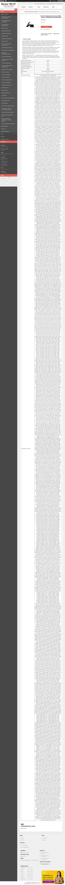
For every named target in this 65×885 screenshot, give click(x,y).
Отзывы (2, 136)
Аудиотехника (5, 41)
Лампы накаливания (6, 74)
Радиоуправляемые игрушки (8, 112)
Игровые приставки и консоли (8, 105)
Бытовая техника (5, 72)
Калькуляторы (5, 103)
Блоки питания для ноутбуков (31, 11)
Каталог (30, 7)
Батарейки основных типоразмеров (6, 17)
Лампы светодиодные (6, 82)
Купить (46, 26)
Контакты (45, 7)
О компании (44, 838)
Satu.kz (38, 882)
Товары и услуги (4, 14)
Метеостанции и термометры (8, 98)
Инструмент (4, 95)
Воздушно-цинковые (6, 30)
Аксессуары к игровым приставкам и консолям (7, 109)
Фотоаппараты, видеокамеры (8, 123)
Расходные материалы (6, 85)
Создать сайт (9, 0)
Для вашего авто (5, 87)
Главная (23, 7)
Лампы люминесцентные (7, 79)
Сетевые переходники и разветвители (7, 66)
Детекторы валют (5, 131)
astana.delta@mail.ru (5, 169)
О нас (2, 134)
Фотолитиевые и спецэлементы (5, 25)
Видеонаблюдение (6, 92)
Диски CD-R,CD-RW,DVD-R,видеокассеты (6, 44)
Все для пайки (5, 90)
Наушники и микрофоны (7, 38)
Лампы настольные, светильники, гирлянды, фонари (7, 120)
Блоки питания (5, 36)
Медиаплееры (5, 126)
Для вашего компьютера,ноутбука (6, 53)
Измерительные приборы (7, 69)
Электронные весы (6, 100)
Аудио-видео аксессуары (7, 47)
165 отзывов (53, 0)
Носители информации (6, 56)
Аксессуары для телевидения (8, 50)
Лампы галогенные (6, 77)
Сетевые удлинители (6, 63)
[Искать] (16, 10)
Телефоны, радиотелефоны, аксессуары (8, 60)
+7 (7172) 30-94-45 (23, 845)
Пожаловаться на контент (36, 883)
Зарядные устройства (6, 33)
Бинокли (3, 128)
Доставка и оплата (5, 139)
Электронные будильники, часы (7, 115)
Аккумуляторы (5, 28)
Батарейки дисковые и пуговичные (6, 21)
